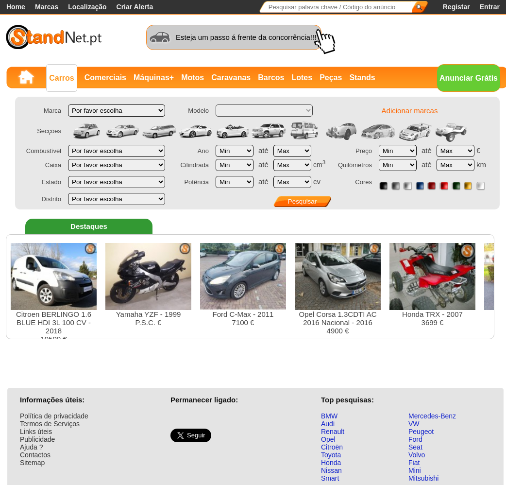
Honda (331, 463)
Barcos (271, 77)
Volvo (416, 455)
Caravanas (231, 77)
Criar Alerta (135, 7)
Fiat (414, 463)
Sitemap (32, 463)
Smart (330, 478)
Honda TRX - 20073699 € (432, 285)
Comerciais (105, 77)
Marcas (46, 7)
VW (414, 424)
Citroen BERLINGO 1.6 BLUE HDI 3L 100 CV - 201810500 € (54, 293)
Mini (414, 470)
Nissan (331, 470)
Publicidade (37, 439)
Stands (362, 77)
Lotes (301, 77)
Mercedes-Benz (432, 416)
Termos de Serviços (50, 424)
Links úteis (36, 431)
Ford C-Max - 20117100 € (243, 285)
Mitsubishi (423, 478)
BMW (329, 416)
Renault (332, 431)
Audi (328, 424)
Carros (61, 78)
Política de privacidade (54, 416)
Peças (331, 77)
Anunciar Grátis (468, 78)
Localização (87, 7)
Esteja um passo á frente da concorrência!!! (246, 37)
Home (15, 7)
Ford (415, 439)
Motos (192, 77)
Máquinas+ (154, 77)
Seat (415, 447)
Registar (456, 7)
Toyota (331, 455)
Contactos (35, 455)
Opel (328, 439)
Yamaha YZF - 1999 (148, 285)
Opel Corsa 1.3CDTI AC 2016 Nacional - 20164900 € (338, 289)
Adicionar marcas (410, 110)
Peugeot (421, 431)
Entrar (490, 7)
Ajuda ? (31, 447)
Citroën (332, 447)
